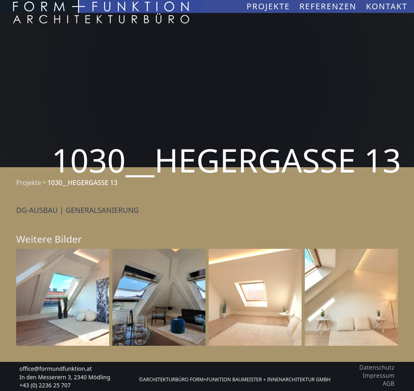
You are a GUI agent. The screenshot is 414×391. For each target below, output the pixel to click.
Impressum (379, 375)
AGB (389, 383)
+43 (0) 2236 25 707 (45, 385)
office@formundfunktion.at (55, 368)
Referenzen (329, 6)
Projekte (270, 6)
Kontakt (387, 6)
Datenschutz (377, 367)
